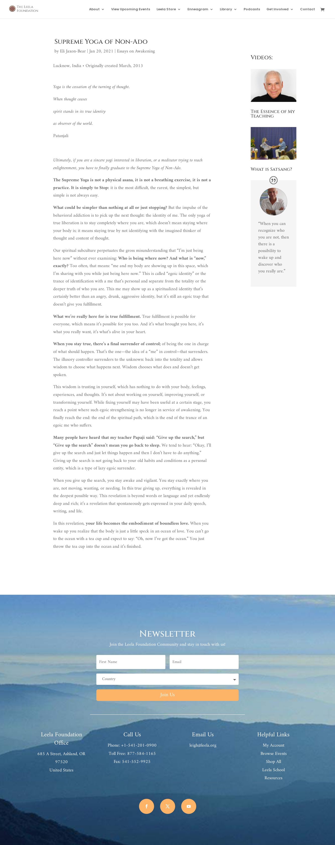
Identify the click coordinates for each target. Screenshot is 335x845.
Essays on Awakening (136, 51)
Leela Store (166, 10)
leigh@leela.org (202, 745)
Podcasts (252, 10)
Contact (307, 10)
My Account (273, 745)
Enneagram (197, 10)
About (94, 10)
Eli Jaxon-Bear (73, 51)
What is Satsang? (271, 169)
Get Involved (277, 10)
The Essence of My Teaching (273, 113)
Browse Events (273, 754)
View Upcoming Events (130, 10)
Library (226, 10)
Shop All (273, 762)
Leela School (273, 770)
